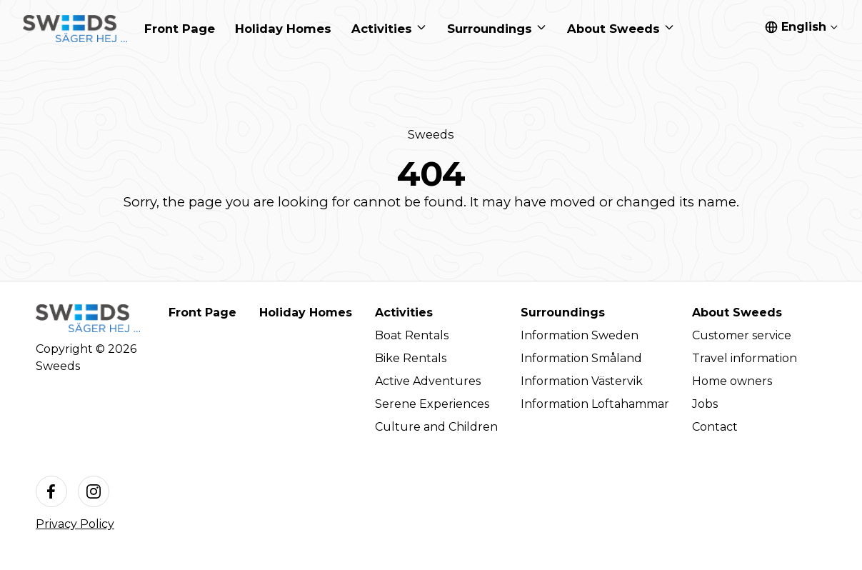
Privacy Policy (75, 524)
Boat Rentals (411, 335)
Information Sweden (579, 335)
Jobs (705, 404)
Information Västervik (582, 381)
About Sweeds (737, 312)
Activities (404, 312)
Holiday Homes (305, 312)
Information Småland (581, 358)
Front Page (202, 312)
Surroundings (563, 312)
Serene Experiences (432, 404)
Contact (715, 427)
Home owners (732, 381)
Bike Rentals (410, 358)
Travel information (744, 358)
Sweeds (431, 134)
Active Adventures (428, 381)
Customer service (741, 335)
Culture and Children (436, 427)
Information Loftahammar (595, 404)
